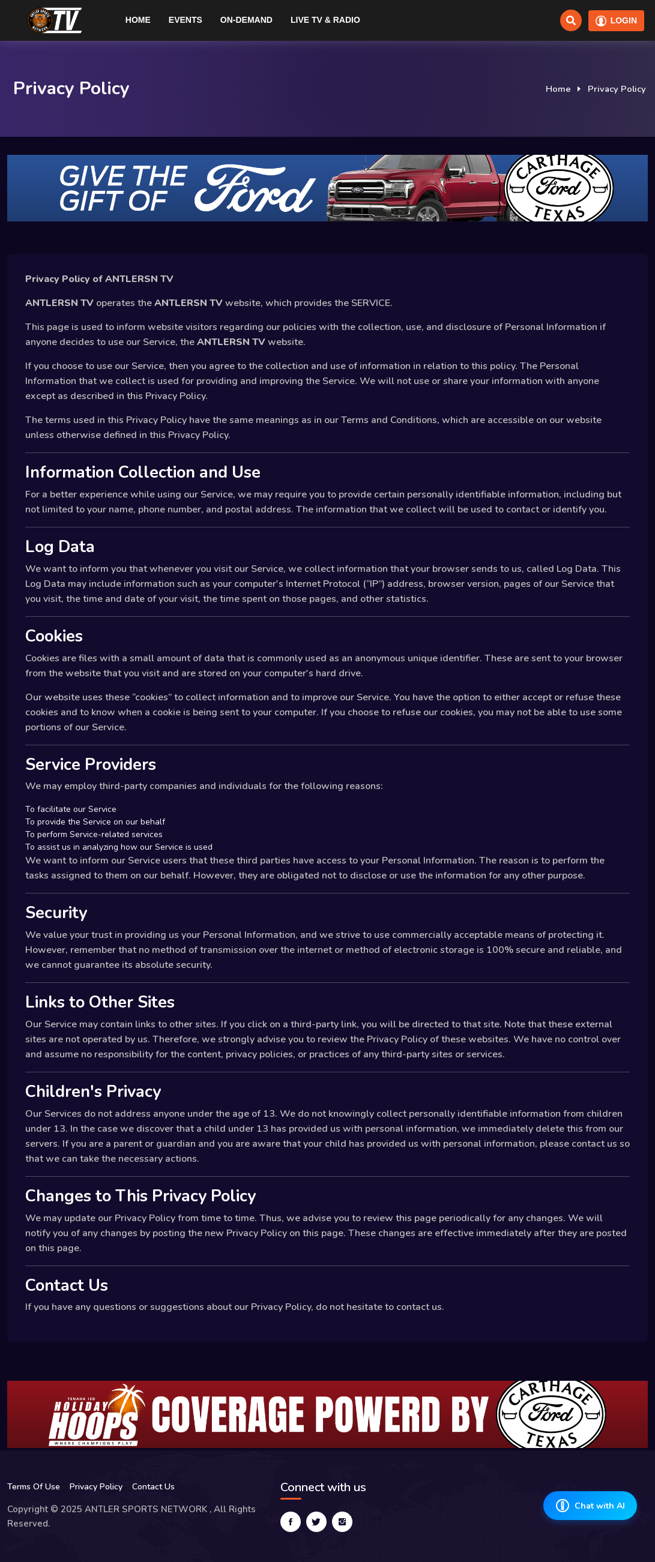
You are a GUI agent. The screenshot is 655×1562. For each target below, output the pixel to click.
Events (185, 20)
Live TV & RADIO (325, 20)
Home (138, 20)
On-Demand (246, 20)
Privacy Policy (96, 1486)
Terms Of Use (33, 1486)
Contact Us (153, 1486)
